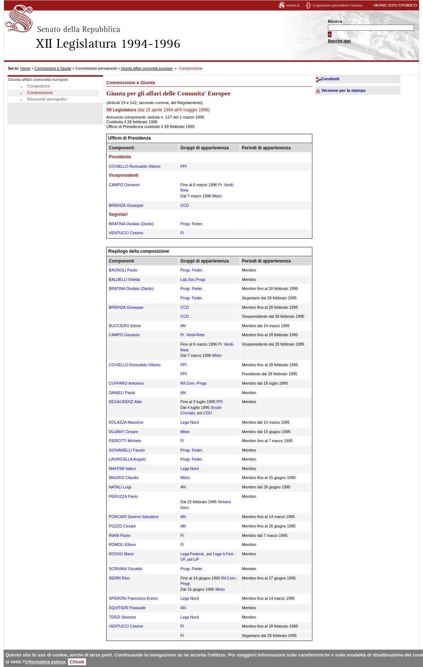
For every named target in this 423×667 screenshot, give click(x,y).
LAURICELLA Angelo (127, 459)
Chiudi (77, 661)
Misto (217, 196)
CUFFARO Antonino (126, 383)
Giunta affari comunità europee (146, 68)
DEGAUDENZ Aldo (125, 401)
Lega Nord (189, 422)
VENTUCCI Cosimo (126, 233)
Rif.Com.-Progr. (193, 383)
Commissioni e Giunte (52, 68)
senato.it (293, 5)
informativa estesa (45, 661)
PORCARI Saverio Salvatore (133, 516)
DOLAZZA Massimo (126, 422)
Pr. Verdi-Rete (192, 335)
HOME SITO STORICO (395, 5)
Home (25, 68)
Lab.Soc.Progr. (193, 279)
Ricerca (335, 21)
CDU (208, 413)
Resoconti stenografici (47, 99)
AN (183, 326)
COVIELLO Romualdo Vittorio (135, 166)
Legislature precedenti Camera (337, 5)
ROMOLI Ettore (122, 544)
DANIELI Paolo (122, 392)
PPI (183, 166)
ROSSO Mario (121, 554)
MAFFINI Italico (122, 468)
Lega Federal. (192, 554)
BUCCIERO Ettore (125, 326)
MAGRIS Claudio (123, 477)
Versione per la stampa (343, 90)
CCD (184, 205)
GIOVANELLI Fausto (127, 450)
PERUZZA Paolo (123, 496)
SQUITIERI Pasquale (127, 608)
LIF (197, 559)
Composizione (40, 92)
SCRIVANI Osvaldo (125, 568)
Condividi (330, 79)
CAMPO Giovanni (124, 185)
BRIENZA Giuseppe (126, 205)
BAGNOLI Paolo (123, 270)
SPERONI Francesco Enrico (133, 598)
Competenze (38, 86)
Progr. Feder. (191, 224)
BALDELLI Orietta (124, 279)
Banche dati (339, 41)
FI (182, 233)
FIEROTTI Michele (125, 441)
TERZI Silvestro (122, 617)
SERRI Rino (119, 578)
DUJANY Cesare (123, 431)
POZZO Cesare (122, 526)
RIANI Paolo (119, 535)
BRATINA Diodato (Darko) (131, 224)
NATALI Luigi (120, 487)
